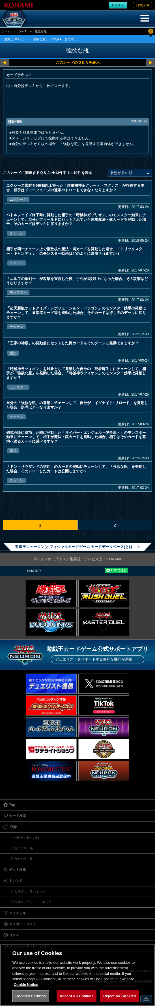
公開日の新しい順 (26, 837)
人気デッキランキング (29, 891)
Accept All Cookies (77, 996)
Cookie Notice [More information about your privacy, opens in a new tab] (26, 984)
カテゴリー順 (23, 848)
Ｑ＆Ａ (22, 31)
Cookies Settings (30, 996)
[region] (77, 975)
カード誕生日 (23, 858)
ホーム (6, 31)
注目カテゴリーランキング (32, 902)
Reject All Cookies (119, 996)
